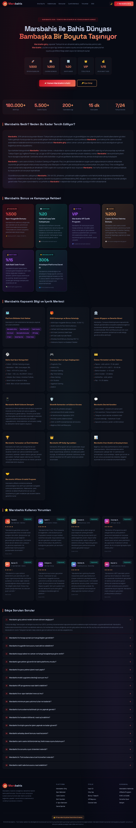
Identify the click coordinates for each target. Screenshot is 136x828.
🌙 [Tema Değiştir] (111, 4)
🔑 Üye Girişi (87, 83)
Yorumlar (85, 4)
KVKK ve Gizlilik (124, 796)
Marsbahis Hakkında (126, 789)
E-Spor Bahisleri (61, 803)
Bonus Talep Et (93, 796)
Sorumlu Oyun (124, 799)
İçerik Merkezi (73, 4)
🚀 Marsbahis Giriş (124, 4)
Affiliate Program (125, 792)
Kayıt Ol (90, 789)
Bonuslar (62, 4)
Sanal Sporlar (60, 806)
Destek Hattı (92, 803)
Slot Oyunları (60, 799)
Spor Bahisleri (60, 792)
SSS (92, 4)
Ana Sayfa (41, 4)
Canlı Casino (60, 796)
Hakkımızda (51, 4)
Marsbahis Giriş (61, 789)
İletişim (121, 803)
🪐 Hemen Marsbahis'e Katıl (57, 83)
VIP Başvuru (92, 799)
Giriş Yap (91, 792)
